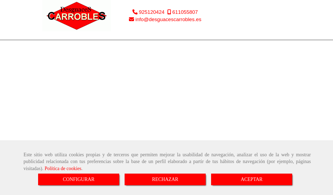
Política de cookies (63, 168)
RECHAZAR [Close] (165, 179)
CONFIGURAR (78, 179)
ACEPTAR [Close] (252, 179)
